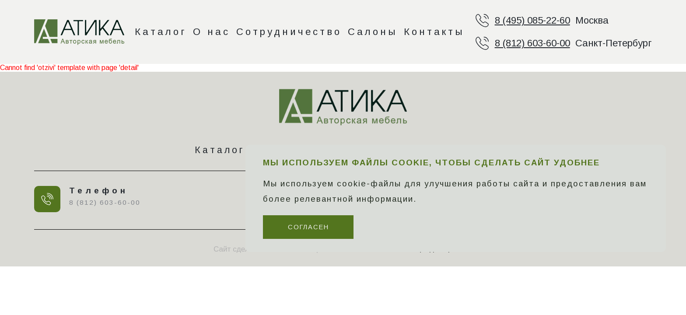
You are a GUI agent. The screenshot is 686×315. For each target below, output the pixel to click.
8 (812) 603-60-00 (532, 43)
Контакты (434, 31)
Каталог (161, 31)
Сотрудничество (289, 31)
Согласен (308, 227)
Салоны (373, 31)
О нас (211, 31)
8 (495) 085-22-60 (532, 20)
